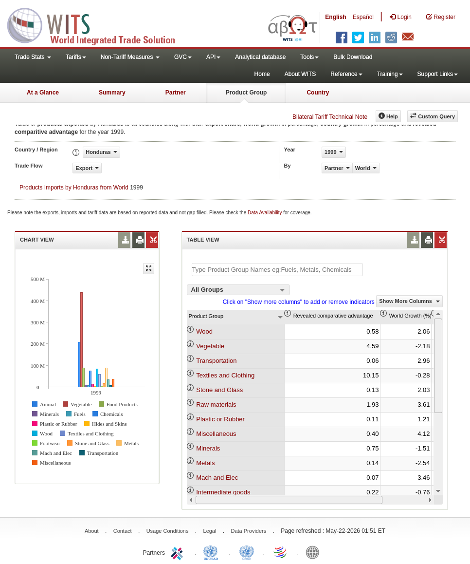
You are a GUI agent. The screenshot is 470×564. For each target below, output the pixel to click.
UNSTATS (246, 552)
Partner (175, 92)
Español (363, 17)
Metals (205, 463)
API (213, 57)
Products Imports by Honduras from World (73, 187)
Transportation (216, 360)
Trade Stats (33, 57)
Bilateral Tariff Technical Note (329, 116)
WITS (97, 24)
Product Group (246, 92)
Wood (204, 331)
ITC (178, 552)
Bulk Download (352, 57)
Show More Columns (409, 301)
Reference (346, 74)
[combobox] (238, 289)
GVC (183, 57)
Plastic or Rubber (220, 419)
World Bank (315, 552)
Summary (112, 92)
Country (318, 92)
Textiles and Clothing (225, 375)
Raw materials (216, 404)
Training (390, 74)
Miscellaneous (216, 433)
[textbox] (277, 269)
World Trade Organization (280, 552)
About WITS (300, 74)
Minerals (208, 448)
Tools (309, 57)
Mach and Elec (217, 477)
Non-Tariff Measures (130, 57)
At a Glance (43, 92)
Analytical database (260, 57)
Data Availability (265, 212)
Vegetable (210, 346)
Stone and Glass (219, 390)
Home (262, 74)
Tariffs (76, 57)
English (335, 17)
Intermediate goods (223, 492)
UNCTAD (212, 552)
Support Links (437, 74)
